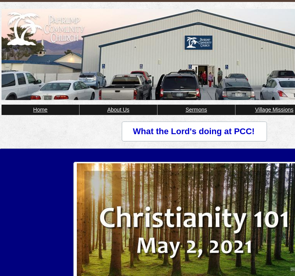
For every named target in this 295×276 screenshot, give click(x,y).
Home (40, 110)
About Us (118, 110)
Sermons (196, 110)
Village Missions (274, 110)
